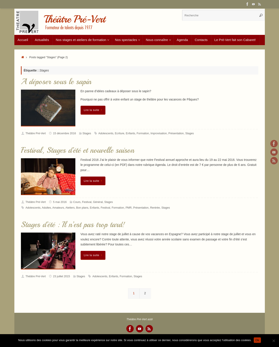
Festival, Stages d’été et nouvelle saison (77, 150)
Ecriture (119, 133)
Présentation (176, 133)
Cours (77, 202)
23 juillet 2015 (61, 276)
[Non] (273, 340)
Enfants (130, 133)
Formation (143, 133)
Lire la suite (94, 110)
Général (98, 202)
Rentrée (155, 207)
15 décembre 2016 (64, 133)
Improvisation (158, 133)
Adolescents (105, 133)
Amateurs (58, 207)
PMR (128, 207)
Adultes (46, 207)
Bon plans (82, 207)
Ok (257, 340)
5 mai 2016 (60, 202)
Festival (86, 202)
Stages (87, 133)
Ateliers (70, 207)
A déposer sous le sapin (56, 82)
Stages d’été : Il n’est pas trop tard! (73, 225)
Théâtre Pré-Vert (35, 133)
